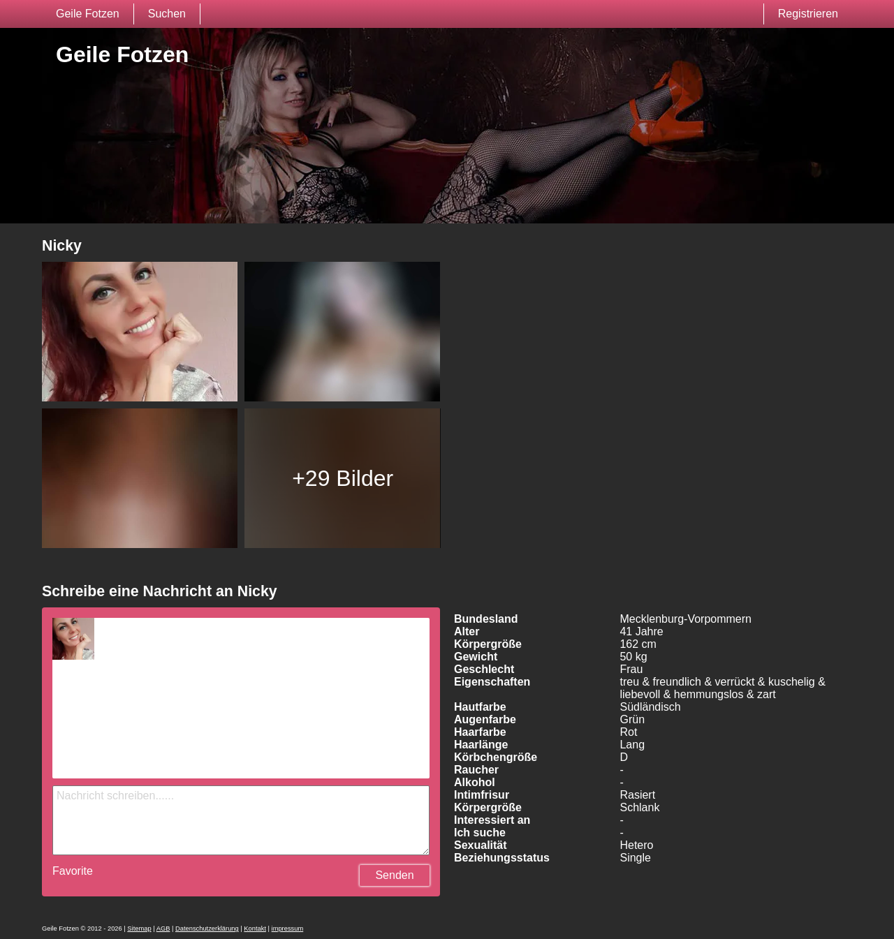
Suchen (167, 14)
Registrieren (808, 14)
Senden (394, 875)
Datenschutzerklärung (207, 928)
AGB (163, 928)
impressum (288, 928)
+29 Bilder (342, 478)
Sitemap (139, 928)
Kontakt (255, 928)
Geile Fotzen (87, 14)
